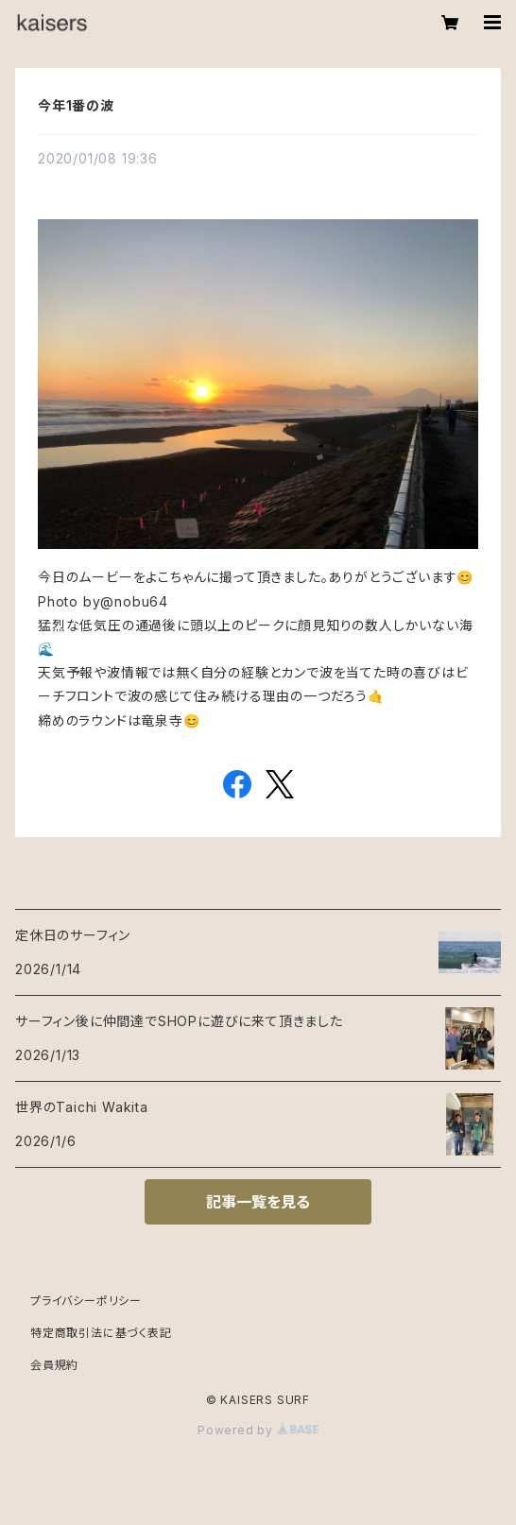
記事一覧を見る (258, 1201)
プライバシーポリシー (86, 1301)
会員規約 (54, 1365)
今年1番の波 (76, 105)
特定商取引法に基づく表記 (101, 1333)
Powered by (258, 1430)
